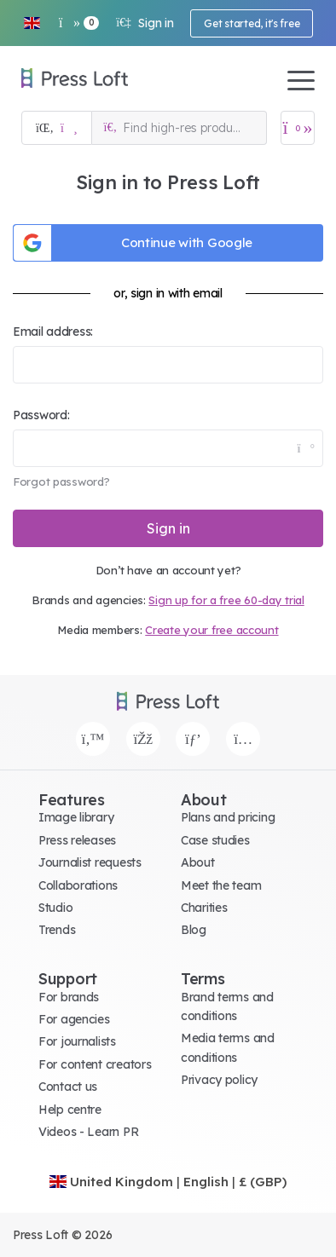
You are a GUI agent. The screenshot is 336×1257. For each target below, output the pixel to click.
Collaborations (78, 885)
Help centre (69, 1109)
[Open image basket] (298, 128)
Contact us (67, 1086)
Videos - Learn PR (88, 1131)
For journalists (77, 1041)
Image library (75, 817)
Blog (193, 929)
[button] (31, 23)
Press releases (77, 840)
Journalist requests (90, 862)
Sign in (144, 23)
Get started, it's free (251, 23)
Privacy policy (219, 1079)
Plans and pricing (228, 817)
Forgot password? (61, 481)
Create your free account (211, 630)
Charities (204, 907)
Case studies (215, 840)
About (198, 862)
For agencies (74, 1019)
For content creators (94, 1064)
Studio (55, 907)
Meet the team (221, 885)
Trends (56, 929)
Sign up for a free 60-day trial (226, 600)
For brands (68, 997)
